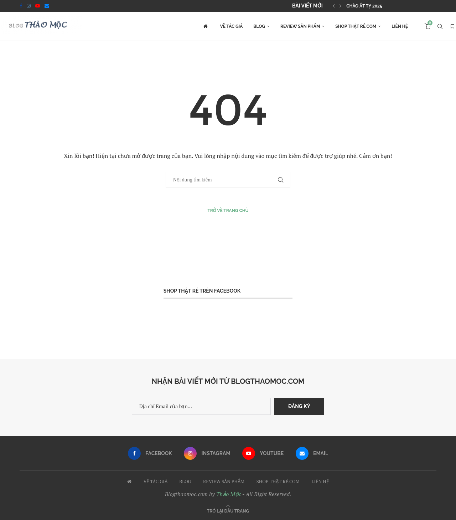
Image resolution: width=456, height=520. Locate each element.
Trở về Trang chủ (227, 210)
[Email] (47, 5)
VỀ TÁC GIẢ (231, 26)
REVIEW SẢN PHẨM (300, 26)
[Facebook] (21, 5)
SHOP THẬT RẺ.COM (355, 26)
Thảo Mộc (228, 494)
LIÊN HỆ (400, 26)
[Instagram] (29, 5)
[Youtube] (37, 5)
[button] (334, 5)
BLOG (259, 26)
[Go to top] (228, 510)
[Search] (440, 26)
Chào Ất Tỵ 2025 (364, 6)
